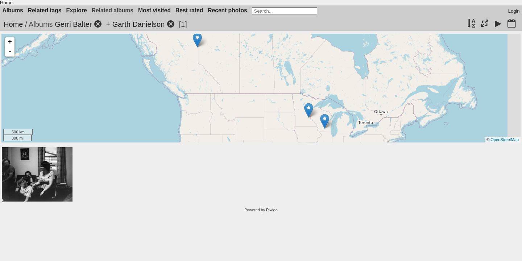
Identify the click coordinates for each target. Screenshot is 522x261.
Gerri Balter (73, 24)
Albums (13, 10)
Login (514, 11)
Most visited (154, 10)
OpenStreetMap (504, 139)
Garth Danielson (138, 24)
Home (6, 2)
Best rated (189, 10)
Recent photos (227, 10)
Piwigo (272, 210)
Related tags (45, 10)
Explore (76, 10)
